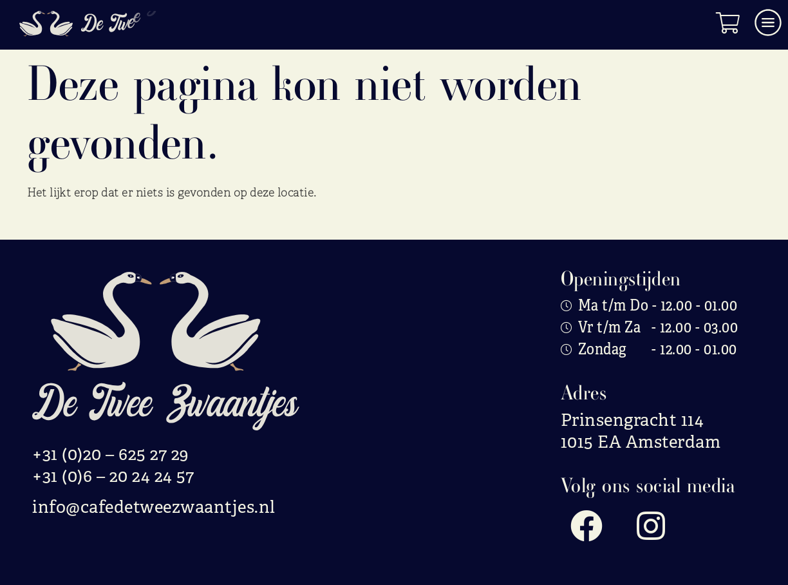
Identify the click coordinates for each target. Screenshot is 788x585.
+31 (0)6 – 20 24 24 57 (113, 476)
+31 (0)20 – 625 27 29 (110, 454)
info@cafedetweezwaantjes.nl (154, 507)
